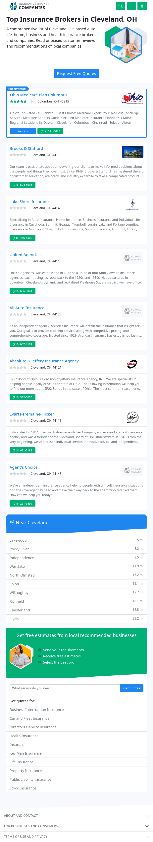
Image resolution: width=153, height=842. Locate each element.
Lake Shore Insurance (30, 201)
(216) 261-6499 (22, 503)
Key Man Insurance (26, 753)
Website (23, 131)
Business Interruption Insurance (37, 709)
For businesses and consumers (31, 826)
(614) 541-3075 (50, 131)
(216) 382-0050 (22, 397)
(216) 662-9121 (22, 344)
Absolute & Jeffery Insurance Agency (44, 361)
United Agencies (25, 254)
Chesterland (76, 609)
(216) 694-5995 (22, 185)
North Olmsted (76, 575)
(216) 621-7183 (22, 450)
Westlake (76, 566)
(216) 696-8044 (22, 291)
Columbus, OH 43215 (53, 101)
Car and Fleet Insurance (29, 718)
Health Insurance (24, 735)
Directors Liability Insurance (33, 727)
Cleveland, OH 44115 (46, 261)
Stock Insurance (23, 788)
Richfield (76, 601)
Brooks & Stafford (26, 148)
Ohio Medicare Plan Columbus (38, 95)
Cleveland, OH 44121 (46, 367)
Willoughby (76, 592)
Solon (76, 583)
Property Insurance (26, 770)
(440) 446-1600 (22, 238)
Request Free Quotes (76, 73)
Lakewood (76, 540)
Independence (76, 557)
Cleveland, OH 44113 (46, 155)
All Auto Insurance (27, 307)
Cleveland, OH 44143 (46, 208)
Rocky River (76, 548)
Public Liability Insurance (30, 779)
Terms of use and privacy (25, 836)
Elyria (76, 618)
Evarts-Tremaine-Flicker (32, 414)
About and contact (21, 815)
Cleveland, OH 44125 (46, 314)
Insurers (17, 744)
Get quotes (131, 688)
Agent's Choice (24, 467)
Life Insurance (21, 762)
